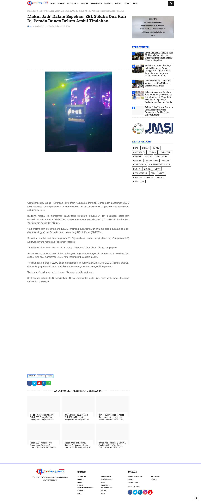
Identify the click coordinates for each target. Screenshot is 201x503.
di (143, 182)
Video (135, 3)
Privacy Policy (133, 482)
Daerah (32, 376)
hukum (157, 169)
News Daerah (139, 165)
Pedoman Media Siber (135, 476)
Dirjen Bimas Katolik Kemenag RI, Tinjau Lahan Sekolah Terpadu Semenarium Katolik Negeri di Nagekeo (159, 57)
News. (136, 182)
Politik (118, 3)
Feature (165, 161)
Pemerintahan (151, 161)
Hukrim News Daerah (143, 177)
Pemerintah (96, 3)
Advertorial (73, 3)
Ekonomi (137, 161)
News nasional (140, 173)
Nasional (108, 3)
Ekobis (127, 3)
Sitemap (154, 479)
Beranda (31, 11)
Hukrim (61, 3)
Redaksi (130, 479)
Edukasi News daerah (159, 165)
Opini (153, 173)
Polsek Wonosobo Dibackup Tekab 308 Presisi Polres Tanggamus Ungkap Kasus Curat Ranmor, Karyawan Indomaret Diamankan (158, 70)
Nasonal (160, 177)
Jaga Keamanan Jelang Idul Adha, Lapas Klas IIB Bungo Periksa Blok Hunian (158, 83)
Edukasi (84, 3)
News (53, 3)
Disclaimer (155, 476)
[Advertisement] (78, 49)
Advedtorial (161, 156)
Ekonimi (136, 169)
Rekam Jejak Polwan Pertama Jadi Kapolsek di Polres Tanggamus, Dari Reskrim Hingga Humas (159, 111)
